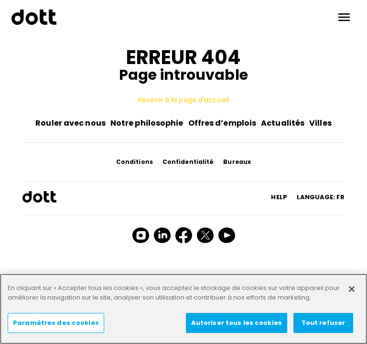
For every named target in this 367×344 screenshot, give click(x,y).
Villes (320, 123)
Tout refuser (323, 322)
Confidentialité (188, 162)
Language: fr (321, 197)
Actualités (282, 123)
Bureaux (237, 162)
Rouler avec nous (70, 123)
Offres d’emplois (222, 123)
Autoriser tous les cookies (236, 322)
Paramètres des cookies (56, 322)
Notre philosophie (147, 123)
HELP (279, 197)
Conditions (134, 162)
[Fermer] (351, 289)
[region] (183, 309)
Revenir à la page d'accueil (183, 100)
